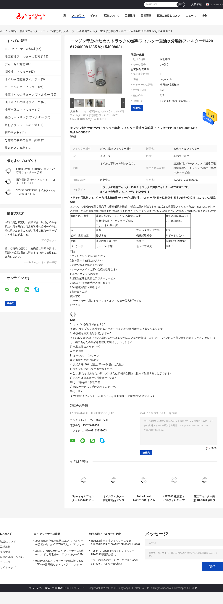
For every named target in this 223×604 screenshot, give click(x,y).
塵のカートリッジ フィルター (24, 117)
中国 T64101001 (61, 588)
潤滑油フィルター (30, 31)
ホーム (4, 31)
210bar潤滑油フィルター (142, 396)
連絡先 (136, 108)
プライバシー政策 (39, 588)
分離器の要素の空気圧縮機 (22, 140)
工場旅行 (130, 15)
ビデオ (94, 15)
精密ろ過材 (12, 132)
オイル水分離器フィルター (22, 79)
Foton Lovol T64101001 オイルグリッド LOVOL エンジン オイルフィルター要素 (144, 498)
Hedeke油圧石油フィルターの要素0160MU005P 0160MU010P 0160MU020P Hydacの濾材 (115, 543)
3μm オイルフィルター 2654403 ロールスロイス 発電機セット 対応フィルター (83, 498)
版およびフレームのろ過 (21, 125)
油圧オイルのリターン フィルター (27, 94)
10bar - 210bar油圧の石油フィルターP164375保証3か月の (112, 552)
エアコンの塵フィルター (21, 87)
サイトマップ (8, 567)
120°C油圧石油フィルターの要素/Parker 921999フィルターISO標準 (114, 562)
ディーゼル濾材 (15, 64)
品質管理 (146, 15)
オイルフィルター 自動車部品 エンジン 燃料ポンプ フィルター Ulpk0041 (113, 498)
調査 (180, 4)
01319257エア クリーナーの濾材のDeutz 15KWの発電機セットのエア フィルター (59, 562)
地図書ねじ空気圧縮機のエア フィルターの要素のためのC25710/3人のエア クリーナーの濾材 (59, 543)
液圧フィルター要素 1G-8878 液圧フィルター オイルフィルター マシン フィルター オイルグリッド (204, 498)
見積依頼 (196, 4)
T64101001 (120, 396)
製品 (14, 31)
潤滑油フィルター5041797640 (94, 396)
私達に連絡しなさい (168, 15)
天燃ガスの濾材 (15, 148)
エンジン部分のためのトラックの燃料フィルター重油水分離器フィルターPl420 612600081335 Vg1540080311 (97, 115)
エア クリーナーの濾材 (20, 49)
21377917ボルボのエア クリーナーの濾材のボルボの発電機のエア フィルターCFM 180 (60, 553)
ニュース (191, 15)
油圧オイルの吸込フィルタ (22, 102)
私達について (111, 15)
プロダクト (78, 15)
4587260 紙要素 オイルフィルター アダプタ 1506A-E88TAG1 (174, 498)
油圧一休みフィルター (19, 110)
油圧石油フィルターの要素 (22, 56)
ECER (193, 588)
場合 (204, 15)
